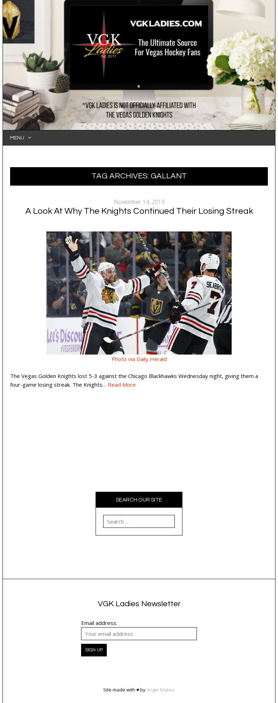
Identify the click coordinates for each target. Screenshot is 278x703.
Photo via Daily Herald (139, 359)
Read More (122, 384)
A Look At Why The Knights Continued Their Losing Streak (139, 211)
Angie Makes (161, 689)
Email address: (99, 622)
